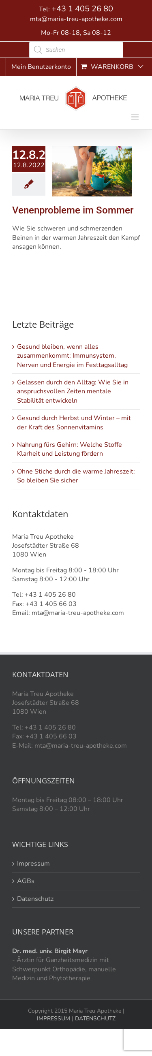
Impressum (33, 863)
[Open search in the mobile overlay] (76, 50)
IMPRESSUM (53, 1018)
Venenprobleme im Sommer (72, 210)
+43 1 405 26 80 (82, 8)
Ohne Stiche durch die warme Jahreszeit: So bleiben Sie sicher (76, 476)
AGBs (25, 881)
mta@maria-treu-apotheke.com (76, 19)
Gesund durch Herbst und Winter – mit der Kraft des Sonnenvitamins (74, 422)
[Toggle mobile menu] (135, 117)
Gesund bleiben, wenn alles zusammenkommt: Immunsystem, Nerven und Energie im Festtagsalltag (72, 355)
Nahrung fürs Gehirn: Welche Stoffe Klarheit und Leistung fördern (69, 449)
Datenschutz (35, 898)
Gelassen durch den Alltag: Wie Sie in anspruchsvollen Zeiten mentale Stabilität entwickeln (72, 391)
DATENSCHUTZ (94, 1018)
